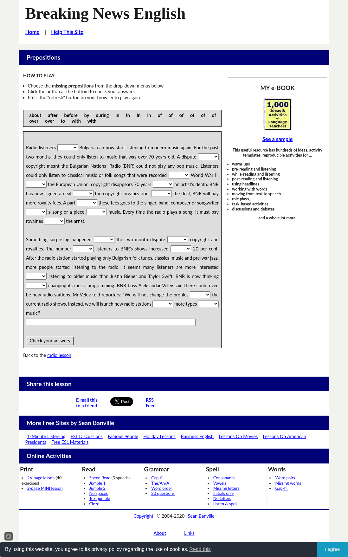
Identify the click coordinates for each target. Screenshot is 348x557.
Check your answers (50, 340)
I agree (332, 549)
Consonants (224, 477)
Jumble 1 (97, 483)
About (159, 533)
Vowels (219, 483)
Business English (197, 436)
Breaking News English (105, 13)
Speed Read (100, 477)
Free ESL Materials (69, 442)
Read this (200, 549)
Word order (161, 488)
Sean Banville (201, 516)
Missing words (288, 483)
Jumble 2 (97, 488)
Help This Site (67, 32)
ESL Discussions (87, 436)
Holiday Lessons (159, 436)
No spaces (98, 493)
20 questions (163, 493)
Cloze (94, 503)
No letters (222, 498)
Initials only (223, 493)
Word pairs (285, 477)
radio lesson (59, 355)
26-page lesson (41, 477)
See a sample (277, 139)
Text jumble (99, 498)
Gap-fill (157, 477)
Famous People (123, 436)
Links (189, 533)
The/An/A (160, 483)
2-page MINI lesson (44, 488)
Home (32, 32)
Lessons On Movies (238, 436)
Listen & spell (225, 503)
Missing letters (226, 488)
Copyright (143, 516)
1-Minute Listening (46, 436)
